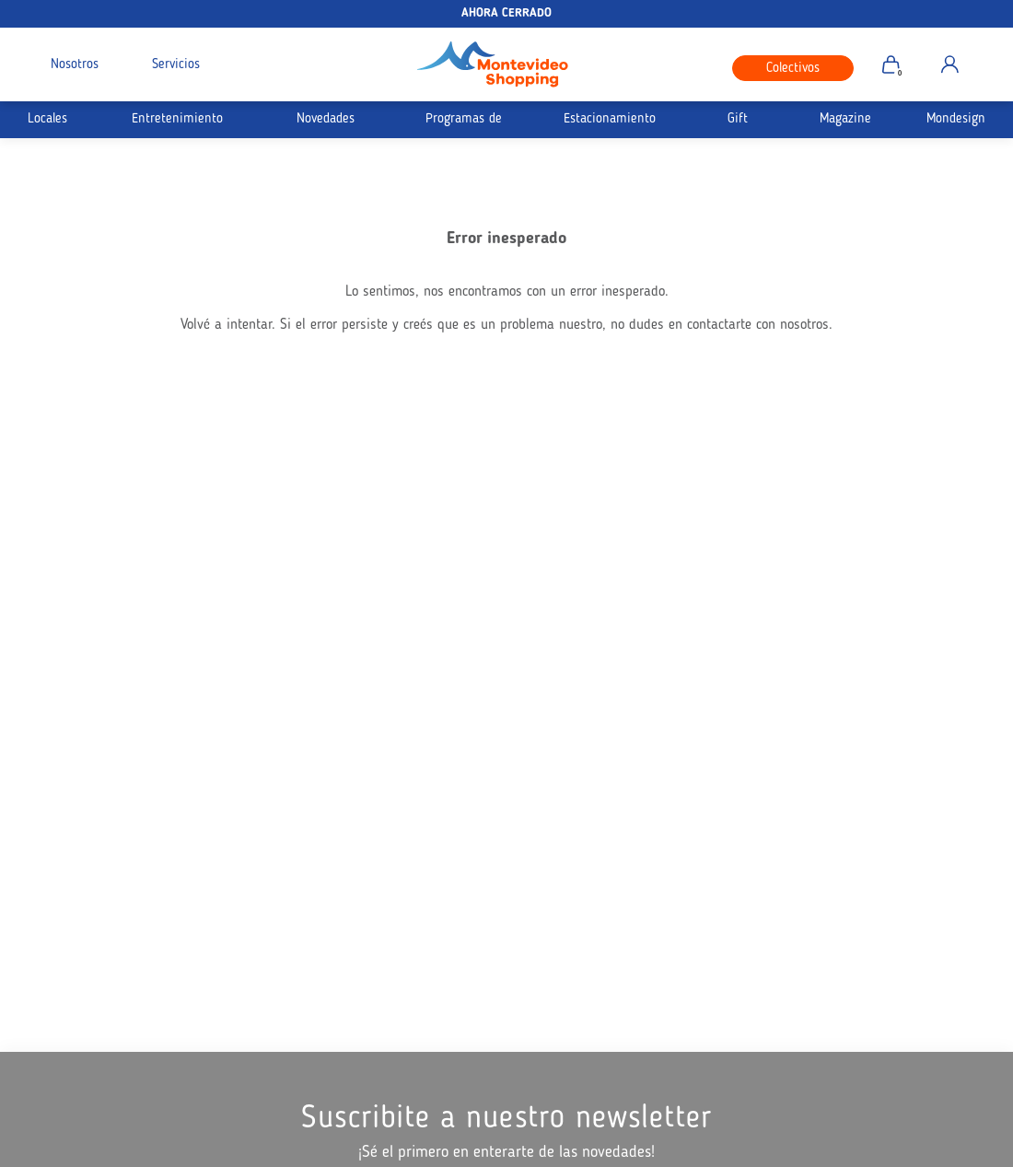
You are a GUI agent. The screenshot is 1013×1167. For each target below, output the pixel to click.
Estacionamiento (610, 119)
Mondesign (955, 119)
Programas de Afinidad (463, 125)
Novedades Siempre (326, 125)
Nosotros (75, 65)
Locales (47, 119)
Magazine (845, 119)
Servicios (176, 65)
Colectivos (793, 69)
